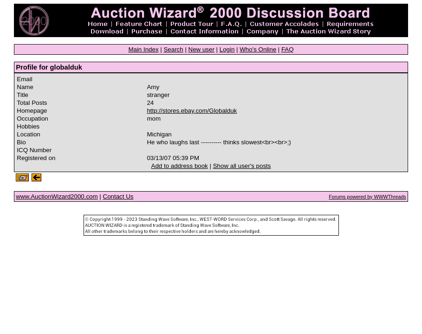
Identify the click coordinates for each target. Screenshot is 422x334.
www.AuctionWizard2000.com (56, 196)
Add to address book (179, 165)
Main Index (143, 49)
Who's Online (258, 49)
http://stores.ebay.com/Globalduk (192, 110)
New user (201, 49)
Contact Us (118, 196)
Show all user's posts (242, 165)
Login (227, 49)
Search (173, 49)
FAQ (287, 49)
